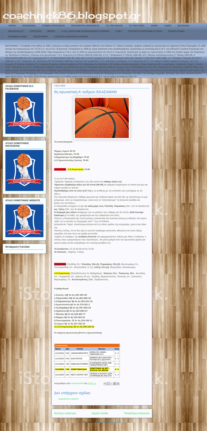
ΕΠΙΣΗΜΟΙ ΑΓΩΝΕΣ (17, 36)
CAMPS (167, 26)
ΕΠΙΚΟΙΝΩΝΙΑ (29, 26)
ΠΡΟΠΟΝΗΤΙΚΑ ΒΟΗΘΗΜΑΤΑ (85, 26)
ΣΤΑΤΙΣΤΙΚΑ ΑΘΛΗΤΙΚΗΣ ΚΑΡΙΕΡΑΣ (71, 36)
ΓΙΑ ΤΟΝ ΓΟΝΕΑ (137, 26)
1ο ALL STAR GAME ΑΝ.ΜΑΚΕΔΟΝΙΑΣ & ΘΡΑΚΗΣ (85, 31)
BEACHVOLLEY (16, 31)
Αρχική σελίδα (100, 413)
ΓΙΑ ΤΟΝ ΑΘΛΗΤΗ (114, 26)
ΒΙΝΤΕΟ (51, 31)
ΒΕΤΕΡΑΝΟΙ (183, 26)
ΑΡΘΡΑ (154, 26)
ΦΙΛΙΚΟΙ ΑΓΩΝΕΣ (176, 31)
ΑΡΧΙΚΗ (12, 26)
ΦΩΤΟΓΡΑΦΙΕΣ (40, 36)
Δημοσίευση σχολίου (68, 399)
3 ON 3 (118, 31)
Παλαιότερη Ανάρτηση (136, 413)
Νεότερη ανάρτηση (65, 413)
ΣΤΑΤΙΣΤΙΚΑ (35, 31)
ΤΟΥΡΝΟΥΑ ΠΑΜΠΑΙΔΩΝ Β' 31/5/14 (145, 31)
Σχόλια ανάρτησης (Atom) (108, 422)
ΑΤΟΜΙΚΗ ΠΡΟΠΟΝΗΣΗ (53, 26)
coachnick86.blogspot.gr (72, 15)
